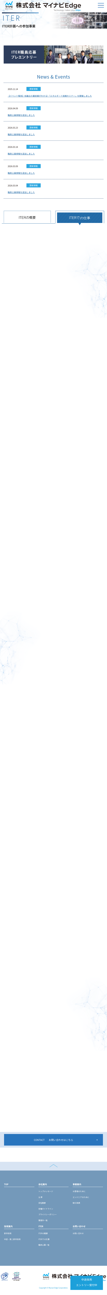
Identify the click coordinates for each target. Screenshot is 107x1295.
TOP (6, 1184)
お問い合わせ (79, 1226)
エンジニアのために (81, 1197)
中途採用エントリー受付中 (86, 1282)
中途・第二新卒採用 (12, 1239)
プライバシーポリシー (47, 1214)
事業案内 (77, 1184)
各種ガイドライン (45, 1208)
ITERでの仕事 (44, 1239)
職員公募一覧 (43, 1245)
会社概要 (42, 1203)
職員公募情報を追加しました (21, 115)
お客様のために (79, 1191)
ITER (40, 1226)
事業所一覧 (43, 1220)
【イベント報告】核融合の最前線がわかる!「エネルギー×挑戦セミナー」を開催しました (50, 95)
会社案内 (42, 1184)
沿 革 (40, 1197)
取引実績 (76, 1203)
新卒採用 (7, 1233)
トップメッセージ (45, 1191)
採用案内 (8, 1226)
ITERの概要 (43, 1233)
